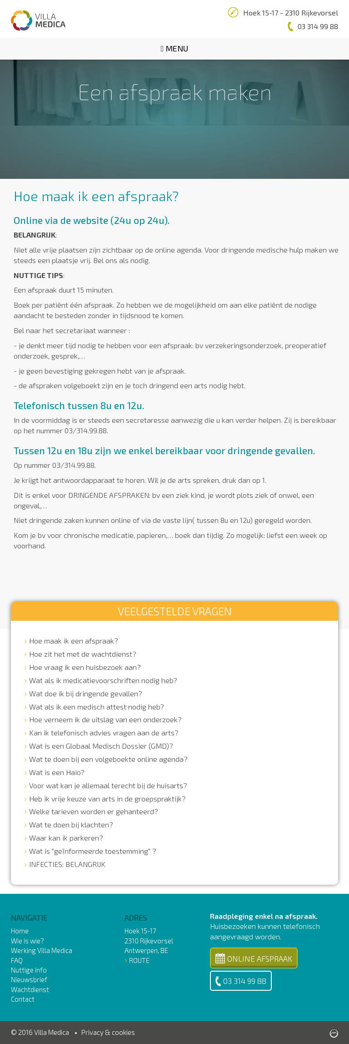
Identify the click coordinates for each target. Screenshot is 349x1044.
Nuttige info (29, 970)
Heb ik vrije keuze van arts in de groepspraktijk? (107, 798)
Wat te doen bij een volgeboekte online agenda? (108, 759)
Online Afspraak (253, 958)
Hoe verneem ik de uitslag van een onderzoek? (105, 719)
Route (139, 960)
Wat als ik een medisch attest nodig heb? (96, 706)
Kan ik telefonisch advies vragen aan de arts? (104, 732)
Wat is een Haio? (57, 772)
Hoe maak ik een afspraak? (73, 640)
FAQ (17, 960)
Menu (175, 48)
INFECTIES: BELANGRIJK (67, 864)
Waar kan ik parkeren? (66, 837)
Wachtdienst (30, 989)
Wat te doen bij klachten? (71, 824)
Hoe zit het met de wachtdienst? (82, 653)
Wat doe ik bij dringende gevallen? (85, 693)
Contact (23, 999)
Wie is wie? (27, 941)
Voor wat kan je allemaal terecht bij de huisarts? (108, 785)
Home (20, 931)
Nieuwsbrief (29, 979)
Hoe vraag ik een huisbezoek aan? (85, 667)
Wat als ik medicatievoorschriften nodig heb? (103, 680)
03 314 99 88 (240, 981)
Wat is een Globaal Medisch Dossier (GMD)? (101, 745)
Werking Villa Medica (41, 950)
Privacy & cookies (108, 1032)
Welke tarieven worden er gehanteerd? (93, 811)
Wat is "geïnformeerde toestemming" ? (92, 850)
